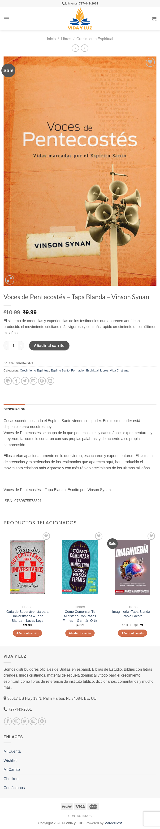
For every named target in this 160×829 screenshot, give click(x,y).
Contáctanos (14, 787)
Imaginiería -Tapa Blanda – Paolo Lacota (132, 613)
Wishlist (10, 760)
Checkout (12, 778)
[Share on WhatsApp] (8, 381)
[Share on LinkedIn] (50, 381)
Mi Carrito (12, 769)
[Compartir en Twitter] (25, 381)
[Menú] (6, 18)
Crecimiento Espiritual (94, 38)
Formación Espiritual (85, 370)
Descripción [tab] (14, 409)
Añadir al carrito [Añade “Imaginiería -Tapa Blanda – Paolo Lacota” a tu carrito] (132, 633)
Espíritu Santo (60, 370)
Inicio (51, 38)
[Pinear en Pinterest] (42, 381)
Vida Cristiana (119, 370)
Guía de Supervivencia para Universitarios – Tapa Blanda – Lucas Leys (27, 615)
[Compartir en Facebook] (16, 381)
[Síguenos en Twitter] (25, 721)
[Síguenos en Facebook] (8, 721)
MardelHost (113, 823)
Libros (66, 38)
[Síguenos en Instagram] (16, 721)
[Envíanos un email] (33, 721)
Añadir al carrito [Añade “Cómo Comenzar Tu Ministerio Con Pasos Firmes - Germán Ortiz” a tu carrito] (80, 633)
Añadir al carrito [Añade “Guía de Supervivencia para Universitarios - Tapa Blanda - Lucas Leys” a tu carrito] (27, 633)
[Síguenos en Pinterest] (42, 721)
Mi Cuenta (12, 751)
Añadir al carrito (49, 345)
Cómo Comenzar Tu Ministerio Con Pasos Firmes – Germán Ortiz (80, 615)
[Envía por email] (33, 381)
